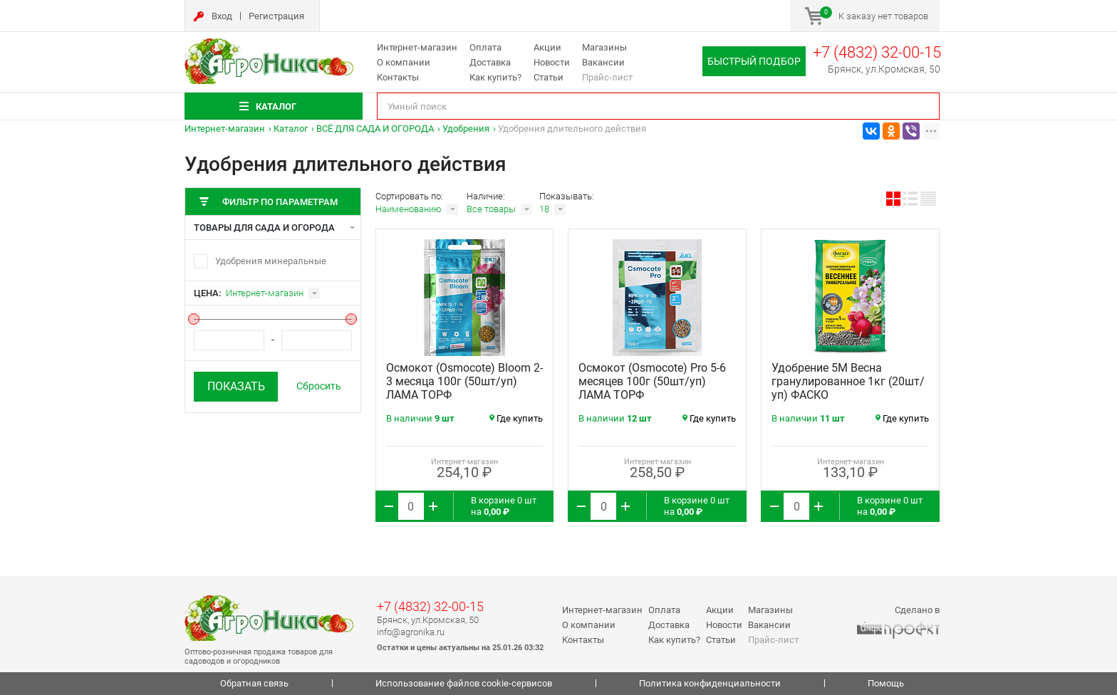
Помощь (886, 683)
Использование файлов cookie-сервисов (463, 683)
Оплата (485, 47)
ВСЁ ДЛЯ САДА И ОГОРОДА (375, 128)
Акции (547, 47)
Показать (236, 386)
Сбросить (318, 386)
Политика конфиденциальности (710, 683)
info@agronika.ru (411, 632)
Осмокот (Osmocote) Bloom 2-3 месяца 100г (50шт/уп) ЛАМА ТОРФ (464, 381)
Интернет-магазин (417, 47)
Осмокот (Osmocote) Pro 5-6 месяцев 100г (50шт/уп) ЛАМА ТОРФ (652, 381)
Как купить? (495, 77)
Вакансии (603, 62)
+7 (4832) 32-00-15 (877, 52)
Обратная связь (254, 683)
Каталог (291, 128)
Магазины (604, 47)
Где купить (516, 418)
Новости (552, 62)
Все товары (491, 209)
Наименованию (408, 209)
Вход (222, 16)
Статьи (548, 77)
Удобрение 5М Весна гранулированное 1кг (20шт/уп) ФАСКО (848, 381)
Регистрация (276, 16)
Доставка (490, 62)
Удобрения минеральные (270, 261)
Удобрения (465, 128)
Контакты (398, 77)
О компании (403, 62)
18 (544, 209)
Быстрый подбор (754, 61)
